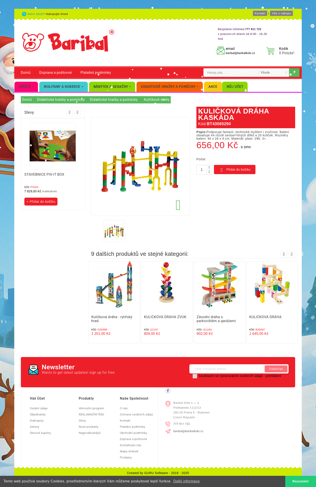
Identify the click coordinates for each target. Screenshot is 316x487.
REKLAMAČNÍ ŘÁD (91, 414)
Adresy (34, 426)
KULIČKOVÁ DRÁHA (265, 317)
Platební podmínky (96, 72)
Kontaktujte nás (130, 445)
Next (77, 112)
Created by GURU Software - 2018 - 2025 (158, 473)
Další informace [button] (186, 481)
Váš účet (37, 398)
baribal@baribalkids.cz (240, 53)
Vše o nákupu (281, 13)
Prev (69, 112)
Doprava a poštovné (55, 72)
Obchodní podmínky (133, 433)
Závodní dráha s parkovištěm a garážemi (216, 319)
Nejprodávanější (90, 433)
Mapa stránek (129, 451)
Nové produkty (89, 426)
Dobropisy (37, 420)
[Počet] (201, 170)
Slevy (82, 420)
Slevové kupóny (40, 433)
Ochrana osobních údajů (136, 414)
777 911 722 (181, 424)
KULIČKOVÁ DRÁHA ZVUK (165, 317)
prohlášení (273, 376)
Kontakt (260, 13)
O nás (124, 408)
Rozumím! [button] (301, 481)
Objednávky (38, 414)
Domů (26, 72)
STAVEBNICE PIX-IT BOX (44, 174)
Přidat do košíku (234, 170)
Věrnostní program (91, 408)
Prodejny (126, 457)
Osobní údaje (39, 408)
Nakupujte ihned (57, 14)
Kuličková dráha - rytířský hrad (111, 319)
